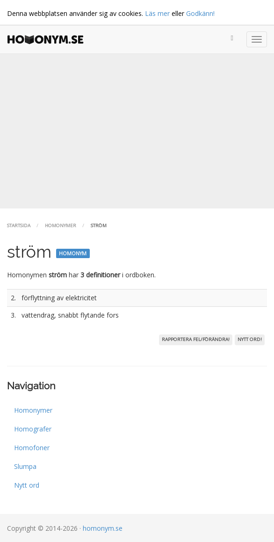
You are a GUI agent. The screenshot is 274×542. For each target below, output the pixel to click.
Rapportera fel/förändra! (196, 339)
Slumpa (25, 466)
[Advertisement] (137, 131)
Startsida (18, 226)
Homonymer (60, 226)
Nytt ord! (250, 339)
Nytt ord (26, 485)
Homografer (32, 428)
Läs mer (157, 13)
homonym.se (103, 528)
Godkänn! (200, 13)
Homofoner (32, 447)
